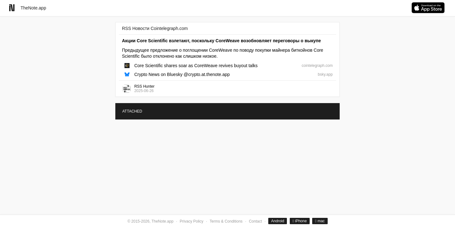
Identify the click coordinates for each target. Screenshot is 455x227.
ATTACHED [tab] (132, 111)
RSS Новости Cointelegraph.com (155, 28)
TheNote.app (33, 7)
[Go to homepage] (11, 7)
